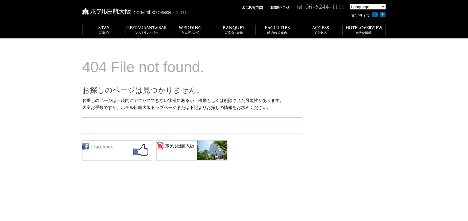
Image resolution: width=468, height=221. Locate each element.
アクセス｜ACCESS (321, 30)
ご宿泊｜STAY (103, 30)
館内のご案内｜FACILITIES (277, 30)
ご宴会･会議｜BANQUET (234, 30)
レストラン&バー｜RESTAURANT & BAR (147, 30)
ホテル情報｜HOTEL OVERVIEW (364, 30)
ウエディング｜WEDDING (190, 30)
